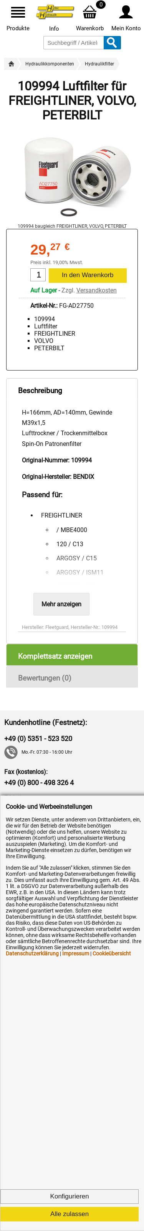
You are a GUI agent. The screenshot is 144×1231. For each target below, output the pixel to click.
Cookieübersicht (112, 953)
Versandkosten (96, 290)
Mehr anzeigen (61, 604)
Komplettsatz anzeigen (55, 656)
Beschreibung (40, 390)
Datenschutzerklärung (32, 953)
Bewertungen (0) (44, 678)
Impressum (75, 953)
